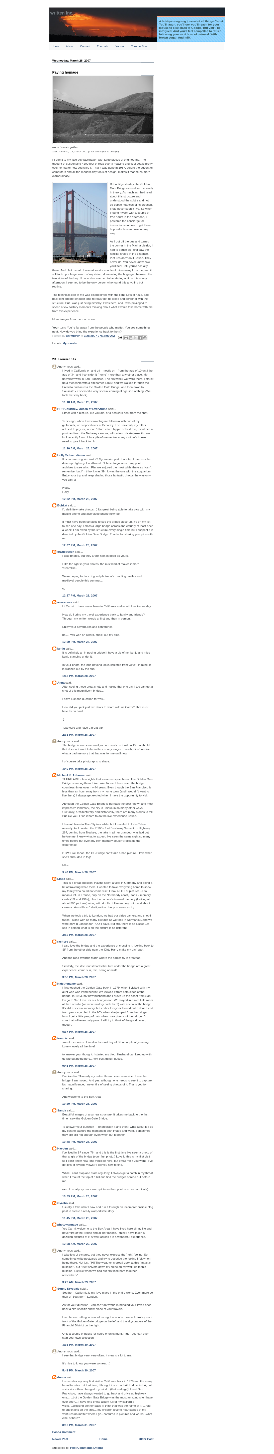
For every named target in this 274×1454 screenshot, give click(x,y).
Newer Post (60, 1438)
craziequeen (65, 551)
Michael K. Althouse (71, 775)
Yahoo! (120, 46)
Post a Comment (63, 1431)
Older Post (146, 1438)
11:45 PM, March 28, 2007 (80, 1218)
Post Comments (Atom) (86, 1447)
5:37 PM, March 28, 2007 (79, 1031)
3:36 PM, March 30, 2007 (79, 1344)
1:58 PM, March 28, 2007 (79, 675)
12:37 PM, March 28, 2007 (80, 545)
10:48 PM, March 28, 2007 (80, 1141)
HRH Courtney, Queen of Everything (82, 408)
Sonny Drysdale (68, 1288)
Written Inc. (62, 13)
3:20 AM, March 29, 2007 (79, 1282)
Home (55, 46)
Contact (85, 46)
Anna (61, 682)
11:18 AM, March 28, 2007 (80, 402)
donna (61, 1377)
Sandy (61, 1110)
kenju (61, 648)
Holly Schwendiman (71, 455)
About (70, 46)
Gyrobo (62, 1203)
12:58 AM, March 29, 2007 (80, 1243)
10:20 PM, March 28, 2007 (80, 1103)
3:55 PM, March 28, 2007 (79, 934)
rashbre (62, 941)
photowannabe (67, 1224)
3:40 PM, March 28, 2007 (79, 768)
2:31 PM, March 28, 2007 (79, 734)
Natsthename (66, 983)
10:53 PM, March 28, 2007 (80, 1196)
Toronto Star (139, 46)
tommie (62, 1038)
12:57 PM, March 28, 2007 (80, 595)
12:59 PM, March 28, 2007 (80, 641)
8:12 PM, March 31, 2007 (79, 1424)
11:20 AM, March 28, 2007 (80, 448)
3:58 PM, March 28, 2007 (79, 977)
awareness (64, 602)
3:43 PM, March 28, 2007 (79, 872)
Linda (61, 878)
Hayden (62, 1148)
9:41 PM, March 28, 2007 (79, 1065)
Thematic (103, 46)
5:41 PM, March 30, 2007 (79, 1370)
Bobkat (62, 505)
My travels (69, 343)
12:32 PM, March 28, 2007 (80, 498)
